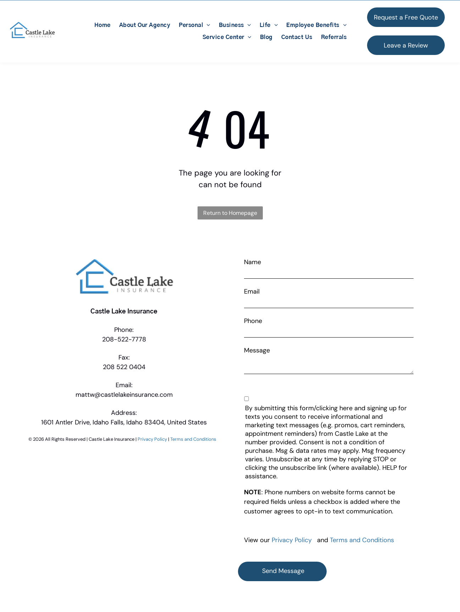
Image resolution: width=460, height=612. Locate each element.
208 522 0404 (124, 367)
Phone (253, 321)
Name (252, 262)
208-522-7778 (124, 339)
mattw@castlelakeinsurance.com (124, 394)
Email (252, 291)
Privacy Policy (152, 439)
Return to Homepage (230, 213)
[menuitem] (102, 25)
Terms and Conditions (193, 439)
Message (257, 350)
